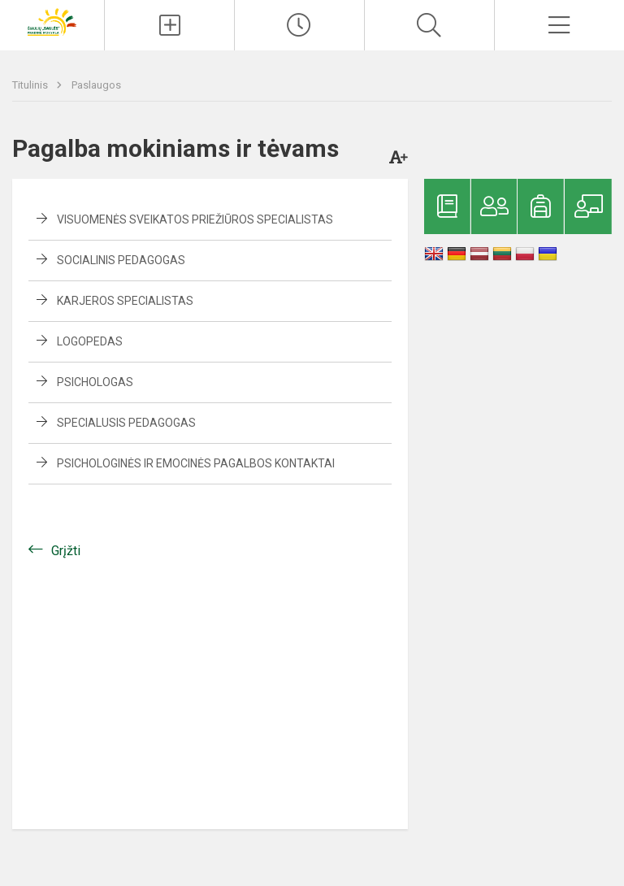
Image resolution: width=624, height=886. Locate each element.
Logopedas (90, 341)
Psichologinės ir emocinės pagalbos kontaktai (196, 463)
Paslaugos (96, 85)
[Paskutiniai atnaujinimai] (299, 25)
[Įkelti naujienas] (169, 25)
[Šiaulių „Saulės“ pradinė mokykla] (52, 20)
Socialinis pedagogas (121, 260)
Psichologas (95, 382)
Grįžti (65, 550)
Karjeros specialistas (125, 300)
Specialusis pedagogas (126, 422)
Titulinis (31, 85)
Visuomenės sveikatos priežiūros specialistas (195, 219)
